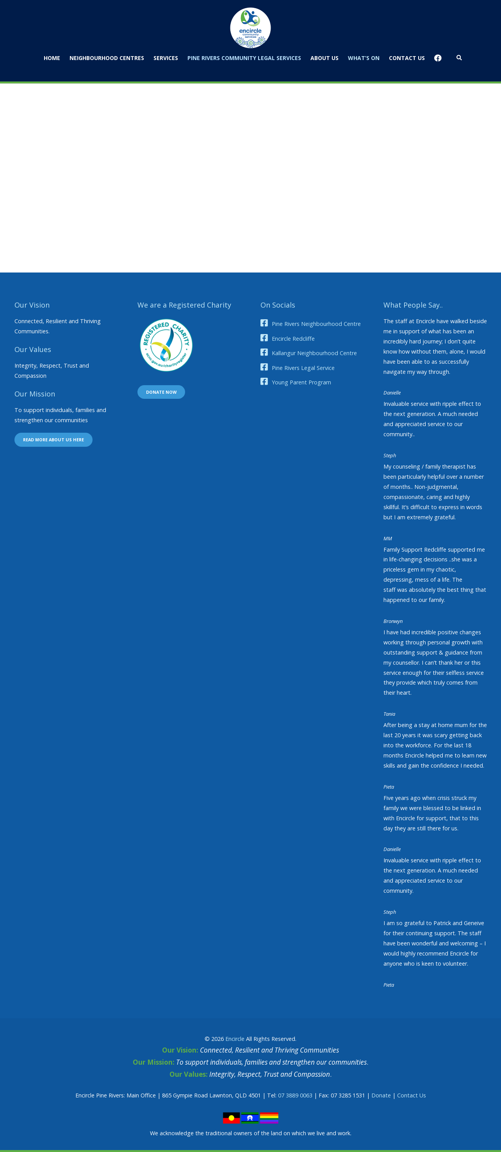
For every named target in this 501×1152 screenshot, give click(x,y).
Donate (381, 1095)
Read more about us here (53, 439)
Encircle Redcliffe (293, 338)
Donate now (161, 392)
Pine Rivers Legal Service (303, 368)
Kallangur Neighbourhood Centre (314, 353)
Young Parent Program (301, 382)
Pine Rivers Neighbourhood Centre (316, 323)
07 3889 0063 (295, 1095)
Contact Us (411, 1095)
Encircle (234, 1038)
